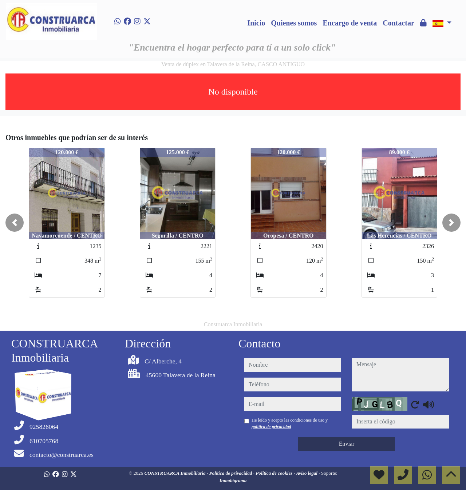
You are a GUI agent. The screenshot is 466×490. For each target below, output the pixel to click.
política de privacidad (271, 426)
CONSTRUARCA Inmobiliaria (175, 473)
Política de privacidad (231, 473)
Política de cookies (274, 473)
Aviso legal (307, 473)
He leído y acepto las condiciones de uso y (290, 423)
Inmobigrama (233, 480)
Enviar (347, 444)
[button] (14, 223)
